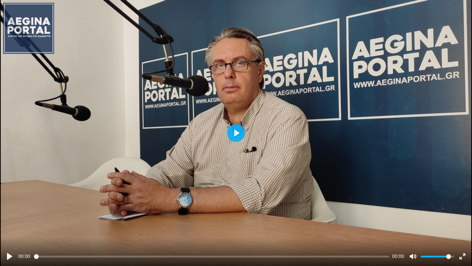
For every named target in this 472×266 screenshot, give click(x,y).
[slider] (211, 256)
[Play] (9, 256)
